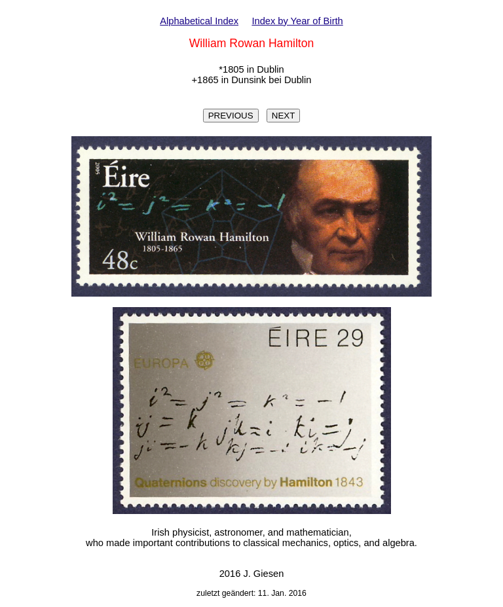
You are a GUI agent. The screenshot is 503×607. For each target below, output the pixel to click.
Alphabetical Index (199, 21)
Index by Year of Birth (297, 21)
